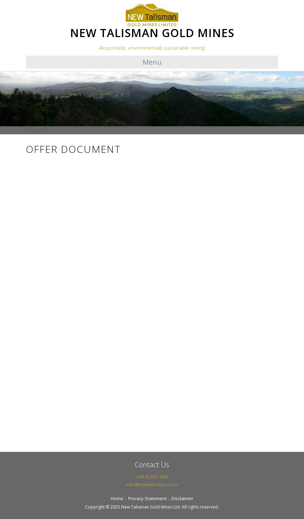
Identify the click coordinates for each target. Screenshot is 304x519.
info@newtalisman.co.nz (152, 484)
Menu (152, 62)
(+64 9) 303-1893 (152, 477)
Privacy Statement (147, 498)
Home (117, 498)
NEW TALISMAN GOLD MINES (152, 32)
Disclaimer (182, 498)
